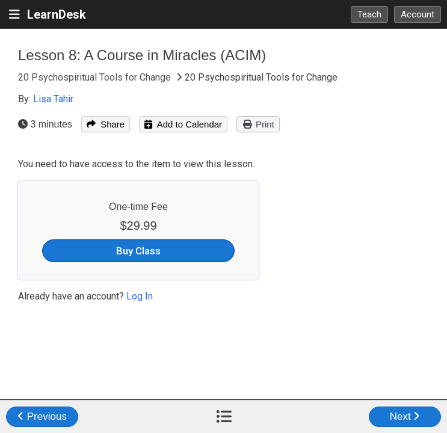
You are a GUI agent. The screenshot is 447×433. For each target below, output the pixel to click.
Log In (139, 296)
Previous (42, 416)
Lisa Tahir (53, 99)
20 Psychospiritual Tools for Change (95, 77)
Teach (369, 14)
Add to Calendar (183, 124)
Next (405, 416)
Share (106, 124)
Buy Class (138, 251)
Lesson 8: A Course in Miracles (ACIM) (142, 55)
